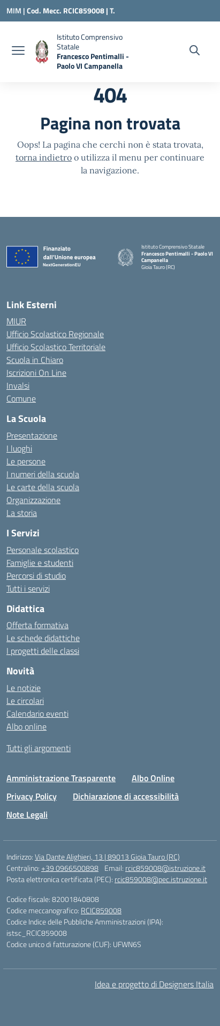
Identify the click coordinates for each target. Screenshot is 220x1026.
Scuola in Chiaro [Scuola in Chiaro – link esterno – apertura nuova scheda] (34, 359)
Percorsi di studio (36, 575)
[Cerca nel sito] (194, 52)
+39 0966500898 (69, 868)
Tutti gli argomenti (38, 747)
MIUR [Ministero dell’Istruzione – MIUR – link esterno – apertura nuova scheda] (16, 321)
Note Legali (27, 814)
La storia (21, 512)
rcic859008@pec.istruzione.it (161, 879)
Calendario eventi (37, 713)
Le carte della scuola (42, 487)
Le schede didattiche (43, 637)
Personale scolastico (42, 549)
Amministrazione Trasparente (61, 778)
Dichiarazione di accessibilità (126, 796)
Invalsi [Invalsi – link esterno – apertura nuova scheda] (17, 385)
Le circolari (25, 700)
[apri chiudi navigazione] (18, 51)
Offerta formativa (37, 624)
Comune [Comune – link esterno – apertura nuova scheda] (21, 398)
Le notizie (23, 687)
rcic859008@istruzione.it (165, 868)
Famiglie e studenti (39, 562)
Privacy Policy (31, 796)
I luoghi (19, 448)
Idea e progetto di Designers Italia (154, 984)
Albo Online (153, 778)
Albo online (26, 726)
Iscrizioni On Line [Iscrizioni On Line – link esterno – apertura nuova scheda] (36, 372)
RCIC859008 (101, 910)
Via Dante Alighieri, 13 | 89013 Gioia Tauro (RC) (107, 856)
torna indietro (44, 157)
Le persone (25, 461)
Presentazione (31, 435)
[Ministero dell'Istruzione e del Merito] (16, 10)
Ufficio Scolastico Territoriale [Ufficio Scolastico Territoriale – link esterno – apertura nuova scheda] (55, 346)
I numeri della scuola (42, 474)
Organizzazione (33, 499)
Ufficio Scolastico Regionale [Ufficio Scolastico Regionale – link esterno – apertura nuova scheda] (55, 334)
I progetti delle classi (42, 650)
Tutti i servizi (28, 588)
